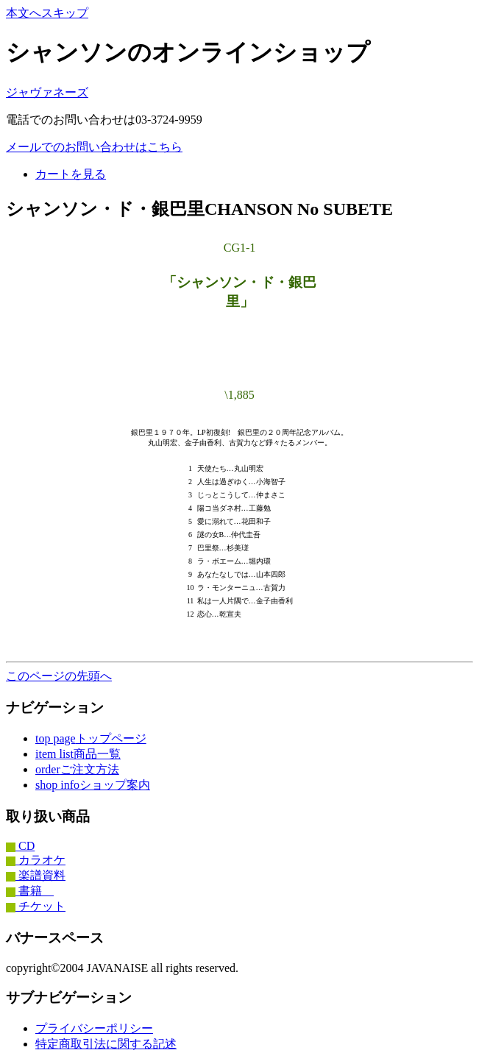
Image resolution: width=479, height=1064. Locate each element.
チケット (35, 906)
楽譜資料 (35, 875)
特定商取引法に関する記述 (106, 1044)
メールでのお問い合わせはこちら (94, 147)
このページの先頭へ (59, 676)
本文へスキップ (47, 13)
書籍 (30, 890)
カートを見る (70, 174)
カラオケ (35, 860)
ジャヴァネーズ (47, 92)
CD (20, 846)
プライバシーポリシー (94, 1028)
